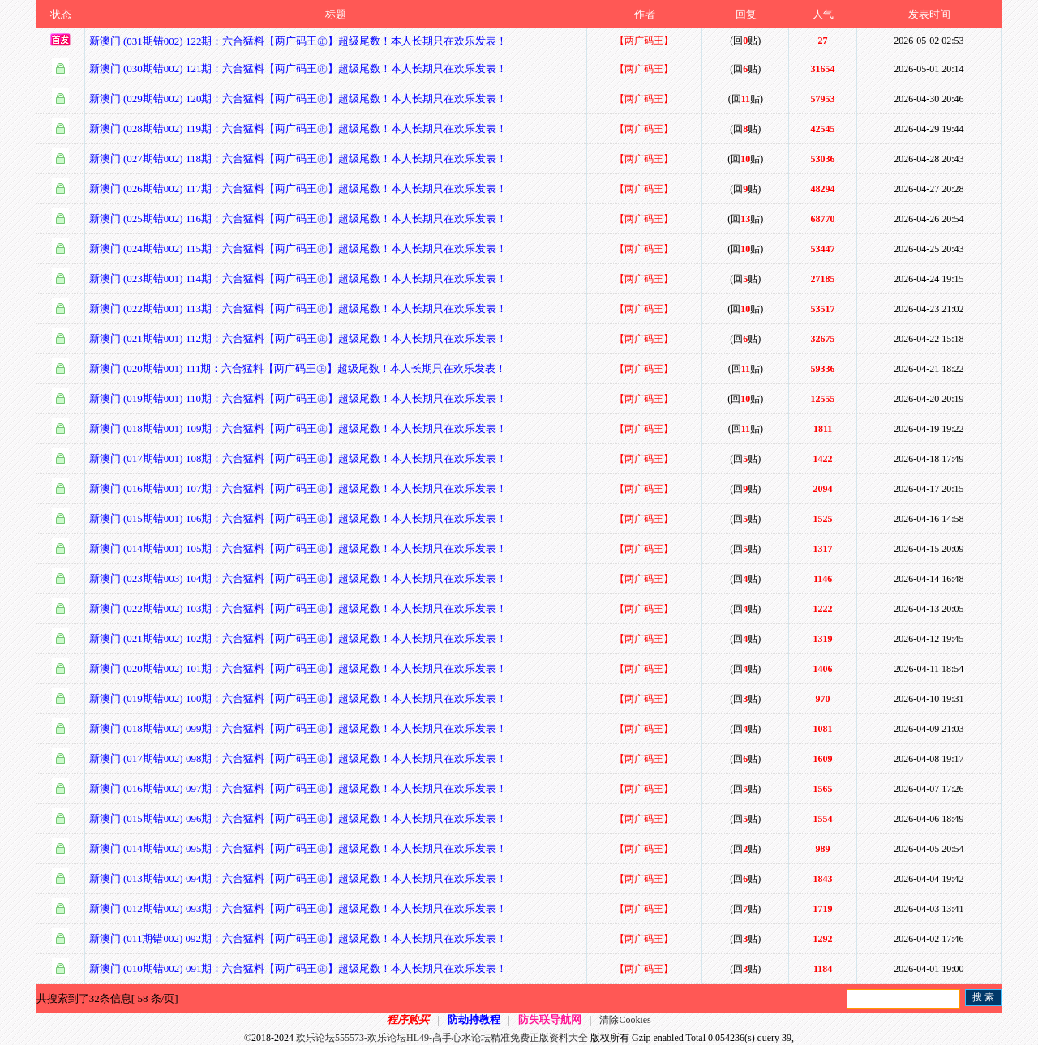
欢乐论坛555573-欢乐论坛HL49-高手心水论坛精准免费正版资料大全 (442, 1037)
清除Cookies (624, 1020)
